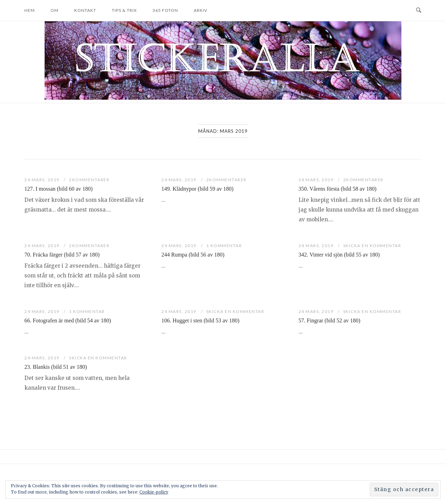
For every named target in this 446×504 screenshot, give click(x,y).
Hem (29, 10)
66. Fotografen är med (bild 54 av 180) (67, 320)
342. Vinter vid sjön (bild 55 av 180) (339, 255)
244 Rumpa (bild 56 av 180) (192, 255)
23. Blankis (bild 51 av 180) (55, 367)
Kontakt (85, 10)
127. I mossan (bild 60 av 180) (58, 189)
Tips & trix (124, 10)
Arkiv (200, 10)
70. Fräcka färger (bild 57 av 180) (62, 255)
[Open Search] (419, 10)
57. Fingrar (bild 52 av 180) (330, 320)
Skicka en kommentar (372, 245)
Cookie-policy (153, 492)
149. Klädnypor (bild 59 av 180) (197, 189)
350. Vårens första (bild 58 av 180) (338, 189)
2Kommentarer (89, 179)
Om (55, 10)
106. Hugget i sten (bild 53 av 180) (200, 320)
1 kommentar (224, 245)
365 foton (165, 10)
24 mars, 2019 (42, 179)
